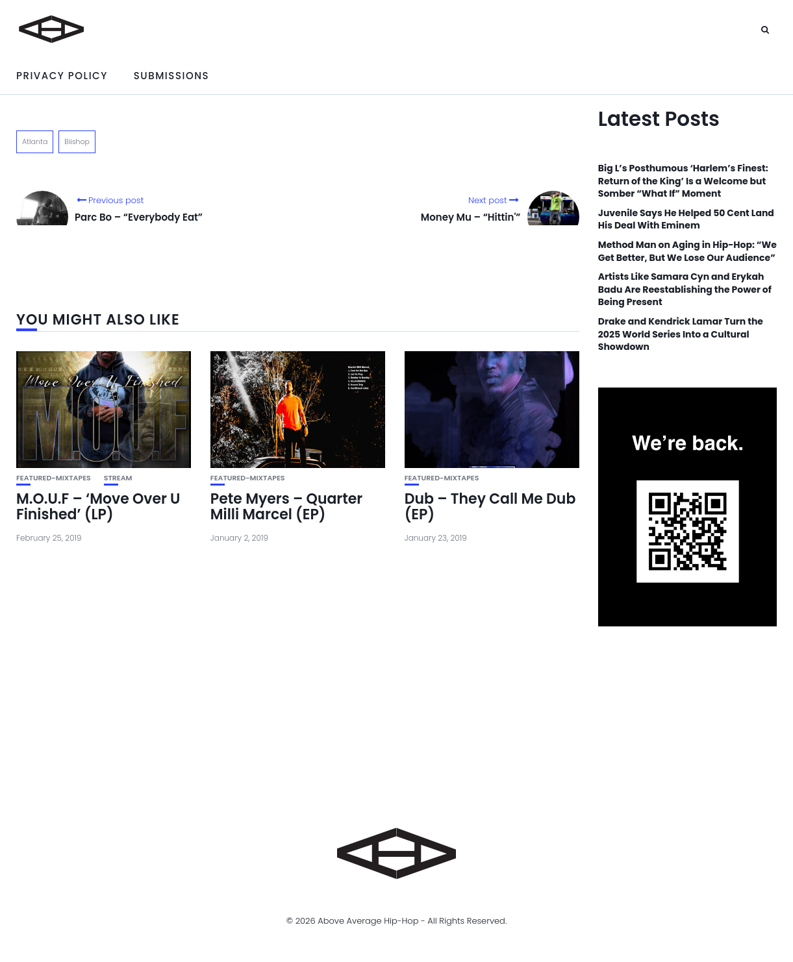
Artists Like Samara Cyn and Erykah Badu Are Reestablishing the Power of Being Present (685, 289)
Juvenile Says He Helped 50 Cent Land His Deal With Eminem (686, 219)
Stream (118, 478)
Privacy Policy (62, 75)
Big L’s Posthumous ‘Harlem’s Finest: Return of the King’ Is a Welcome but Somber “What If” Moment (683, 181)
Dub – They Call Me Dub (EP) (490, 506)
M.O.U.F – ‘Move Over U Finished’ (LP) (98, 506)
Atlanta (34, 141)
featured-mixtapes (53, 478)
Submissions (171, 75)
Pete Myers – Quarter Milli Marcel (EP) (286, 506)
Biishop (77, 141)
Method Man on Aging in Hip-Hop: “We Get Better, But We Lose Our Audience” (687, 251)
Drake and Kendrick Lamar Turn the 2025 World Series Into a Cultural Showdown (680, 334)
